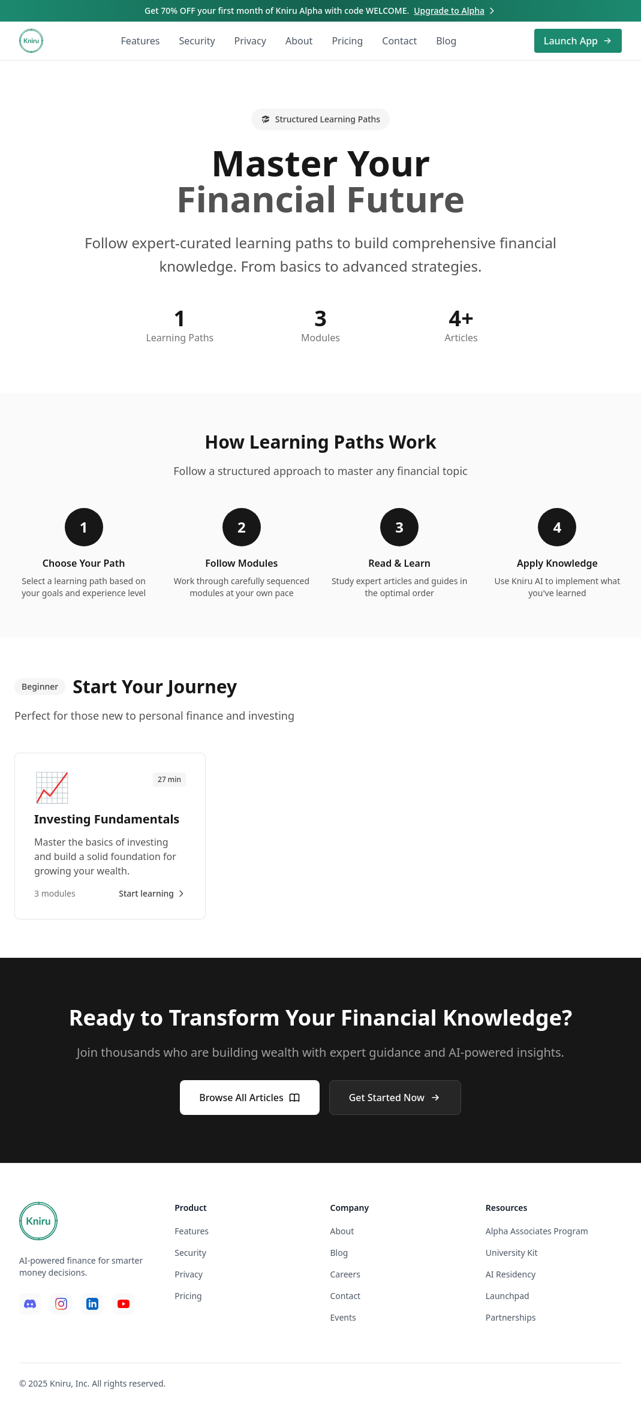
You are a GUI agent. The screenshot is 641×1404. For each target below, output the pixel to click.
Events (343, 1317)
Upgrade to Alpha (455, 10)
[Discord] (30, 1304)
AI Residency (510, 1274)
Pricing (347, 40)
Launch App (578, 40)
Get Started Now (395, 1097)
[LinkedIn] (92, 1304)
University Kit (512, 1252)
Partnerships (511, 1317)
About (298, 40)
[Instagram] (61, 1304)
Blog (446, 40)
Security (197, 40)
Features (140, 40)
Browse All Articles (249, 1097)
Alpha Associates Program (537, 1231)
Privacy (250, 40)
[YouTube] (123, 1304)
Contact (399, 40)
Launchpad (507, 1295)
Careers (345, 1274)
